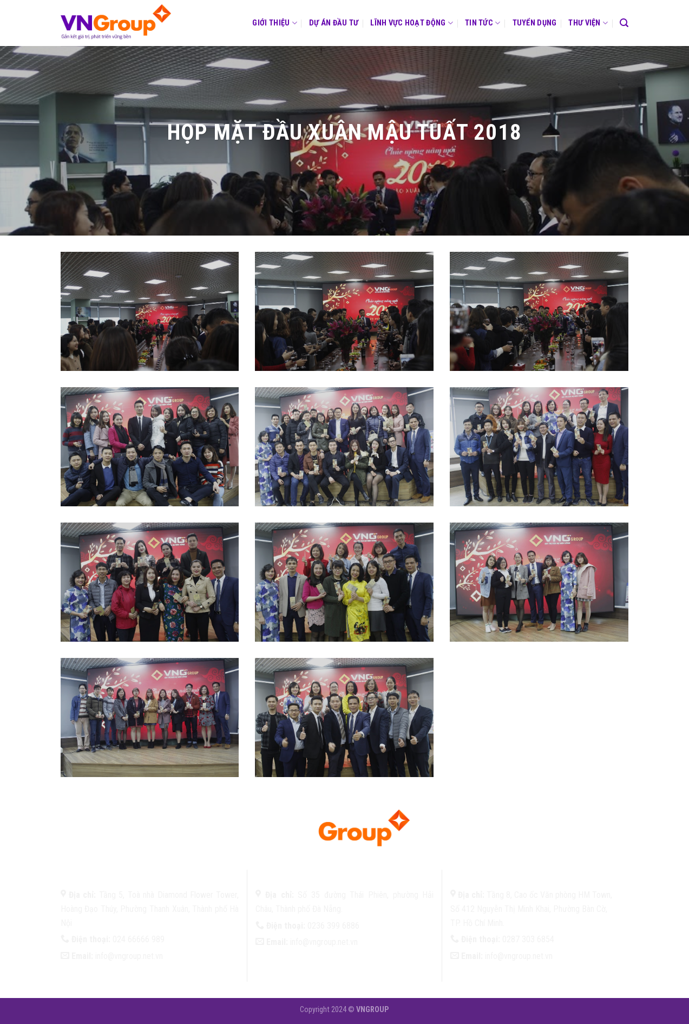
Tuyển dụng (535, 23)
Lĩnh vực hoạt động (411, 23)
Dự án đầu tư (333, 23)
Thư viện (588, 23)
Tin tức (483, 23)
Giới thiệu (274, 23)
